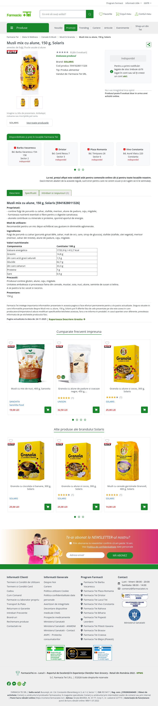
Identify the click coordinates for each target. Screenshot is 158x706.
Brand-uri (12, 617)
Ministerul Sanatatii (54, 621)
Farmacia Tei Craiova (93, 634)
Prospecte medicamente (57, 617)
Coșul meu (123, 13)
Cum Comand (14, 595)
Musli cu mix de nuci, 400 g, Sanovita (30, 388)
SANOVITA (14, 401)
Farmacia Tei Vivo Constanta (97, 604)
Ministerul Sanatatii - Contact (59, 630)
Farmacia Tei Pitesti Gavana (97, 626)
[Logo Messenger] (14, 684)
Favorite (105, 14)
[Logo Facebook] (9, 684)
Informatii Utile (132, 3)
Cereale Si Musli (49, 37)
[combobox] (63, 14)
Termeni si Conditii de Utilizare (23, 582)
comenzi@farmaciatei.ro (135, 588)
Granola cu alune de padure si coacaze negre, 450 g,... (79, 390)
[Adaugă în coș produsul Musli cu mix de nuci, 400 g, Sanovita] (47, 410)
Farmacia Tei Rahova (93, 608)
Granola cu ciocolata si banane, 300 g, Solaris (30, 487)
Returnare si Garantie (18, 608)
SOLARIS (68, 61)
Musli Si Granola (67, 37)
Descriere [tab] (14, 192)
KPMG (140, 672)
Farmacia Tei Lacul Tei (94, 599)
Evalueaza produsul (66, 55)
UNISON (62, 401)
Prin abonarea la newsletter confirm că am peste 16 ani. (103, 543)
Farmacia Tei (13, 37)
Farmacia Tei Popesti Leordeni (93, 619)
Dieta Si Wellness (30, 37)
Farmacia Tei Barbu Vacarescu (93, 584)
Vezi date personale (107, 546)
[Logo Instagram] (19, 684)
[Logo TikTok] (24, 684)
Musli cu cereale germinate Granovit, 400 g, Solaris (127, 487)
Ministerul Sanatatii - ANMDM (60, 626)
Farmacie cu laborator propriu (23, 599)
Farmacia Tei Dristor (93, 595)
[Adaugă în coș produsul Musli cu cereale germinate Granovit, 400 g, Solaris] (144, 507)
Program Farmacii (114, 3)
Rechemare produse (18, 621)
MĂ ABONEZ (120, 555)
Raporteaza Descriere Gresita (67, 319)
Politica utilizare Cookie (56, 590)
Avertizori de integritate (56, 604)
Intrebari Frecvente (17, 612)
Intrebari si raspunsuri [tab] (55, 192)
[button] (75, 169)
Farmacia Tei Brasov (93, 630)
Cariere (48, 586)
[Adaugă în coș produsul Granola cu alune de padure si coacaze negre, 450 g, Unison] (96, 410)
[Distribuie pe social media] (148, 44)
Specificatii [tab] (30, 192)
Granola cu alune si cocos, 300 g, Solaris (127, 390)
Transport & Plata (16, 604)
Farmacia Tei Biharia (93, 612)
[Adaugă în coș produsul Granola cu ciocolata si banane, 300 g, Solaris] (47, 507)
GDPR (147, 3)
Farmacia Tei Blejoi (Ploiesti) (97, 639)
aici (125, 76)
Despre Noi (50, 582)
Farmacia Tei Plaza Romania (97, 590)
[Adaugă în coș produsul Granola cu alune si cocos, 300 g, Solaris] (144, 410)
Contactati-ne (14, 626)
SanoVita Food (16, 404)
